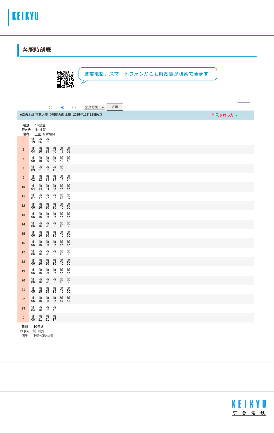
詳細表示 (244, 107)
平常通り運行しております (61, 98)
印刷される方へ (224, 121)
